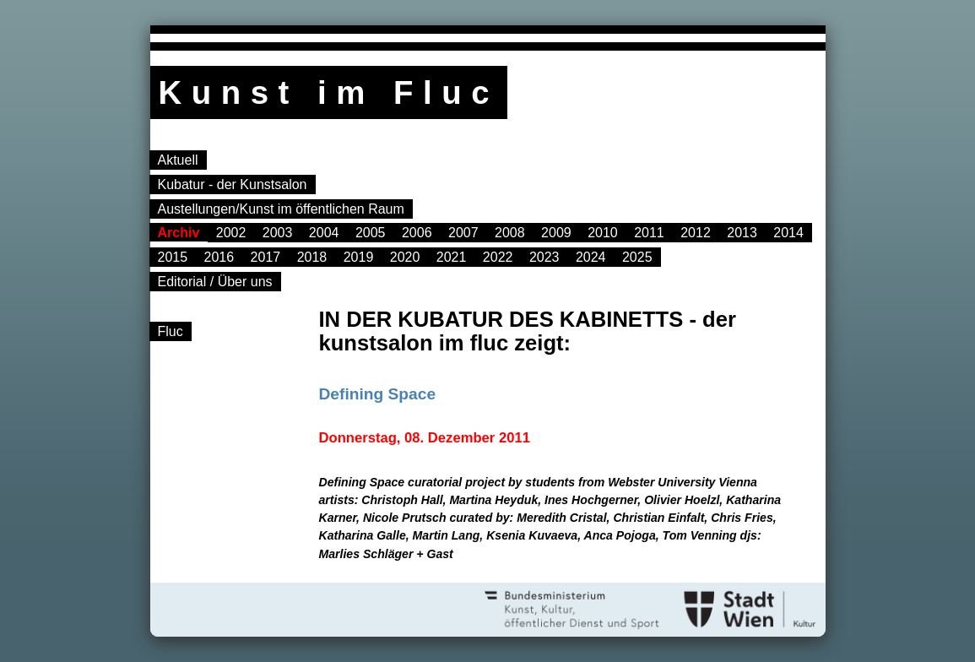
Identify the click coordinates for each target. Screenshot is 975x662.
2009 (556, 232)
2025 (637, 257)
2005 (370, 232)
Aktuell (178, 160)
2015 (173, 257)
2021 (451, 257)
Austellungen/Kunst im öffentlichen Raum (281, 209)
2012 (695, 232)
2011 (649, 232)
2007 (463, 232)
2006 (417, 232)
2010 (603, 232)
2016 (219, 257)
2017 (266, 257)
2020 (405, 257)
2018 (312, 257)
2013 (742, 232)
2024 (591, 257)
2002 (231, 232)
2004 (324, 232)
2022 (498, 257)
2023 (544, 257)
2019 (359, 257)
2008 (510, 232)
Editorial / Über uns (215, 281)
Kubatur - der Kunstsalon (232, 184)
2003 (278, 232)
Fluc (170, 331)
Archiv (179, 232)
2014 (788, 232)
